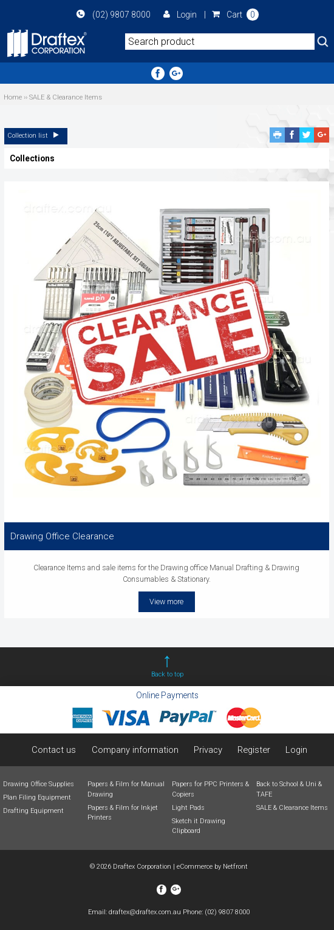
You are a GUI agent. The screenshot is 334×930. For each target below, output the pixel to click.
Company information (135, 749)
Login (180, 14)
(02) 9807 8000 (113, 14)
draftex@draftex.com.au (145, 912)
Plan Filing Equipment (37, 797)
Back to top (167, 674)
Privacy (208, 749)
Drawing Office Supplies (38, 784)
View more (166, 601)
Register (253, 749)
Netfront (235, 867)
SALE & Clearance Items (292, 808)
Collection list (35, 136)
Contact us (54, 749)
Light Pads (188, 808)
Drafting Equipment (33, 811)
